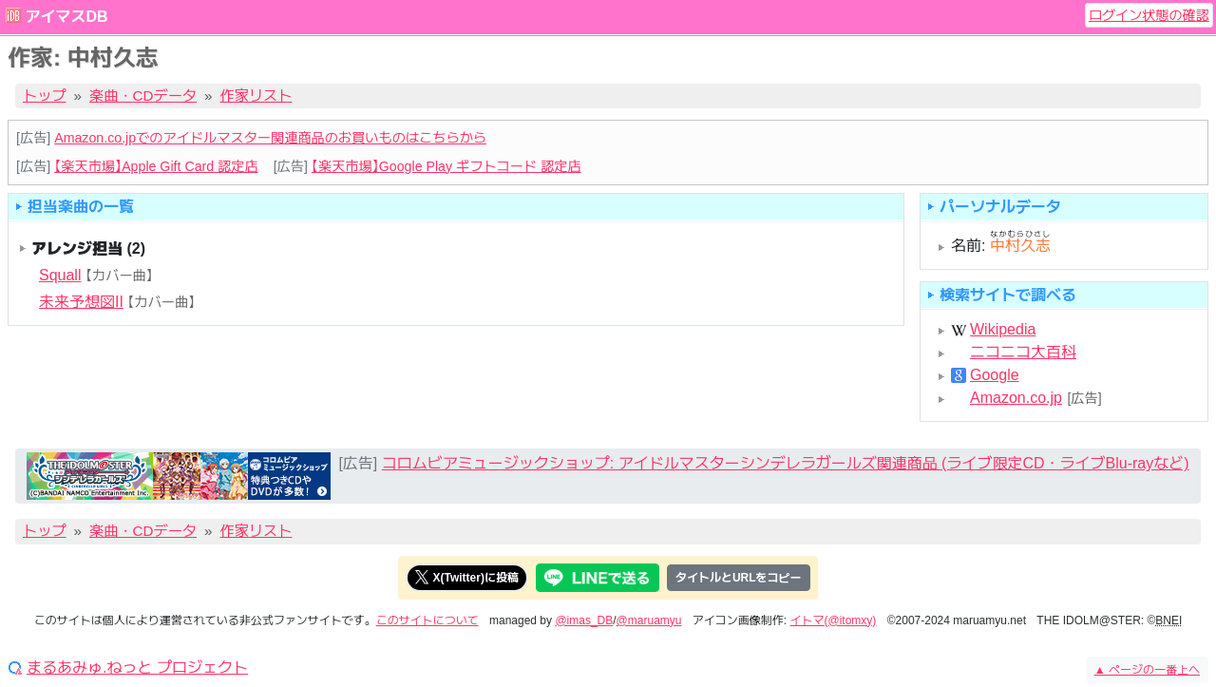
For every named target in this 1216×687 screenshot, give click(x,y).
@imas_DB (584, 620)
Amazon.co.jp (1016, 398)
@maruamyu (649, 620)
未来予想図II (81, 302)
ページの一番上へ (1147, 670)
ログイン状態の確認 (1149, 15)
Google (994, 375)
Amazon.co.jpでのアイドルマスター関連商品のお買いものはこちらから (270, 137)
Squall (60, 275)
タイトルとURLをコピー (738, 577)
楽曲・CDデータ (143, 95)
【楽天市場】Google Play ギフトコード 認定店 (446, 166)
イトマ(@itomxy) (833, 620)
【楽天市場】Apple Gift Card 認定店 (155, 166)
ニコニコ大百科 (1023, 352)
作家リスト (256, 95)
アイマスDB (66, 17)
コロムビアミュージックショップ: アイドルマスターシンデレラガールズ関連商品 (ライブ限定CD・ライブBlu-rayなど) (785, 463)
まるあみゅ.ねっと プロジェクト (137, 668)
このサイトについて (427, 620)
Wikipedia (1003, 329)
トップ (44, 95)
